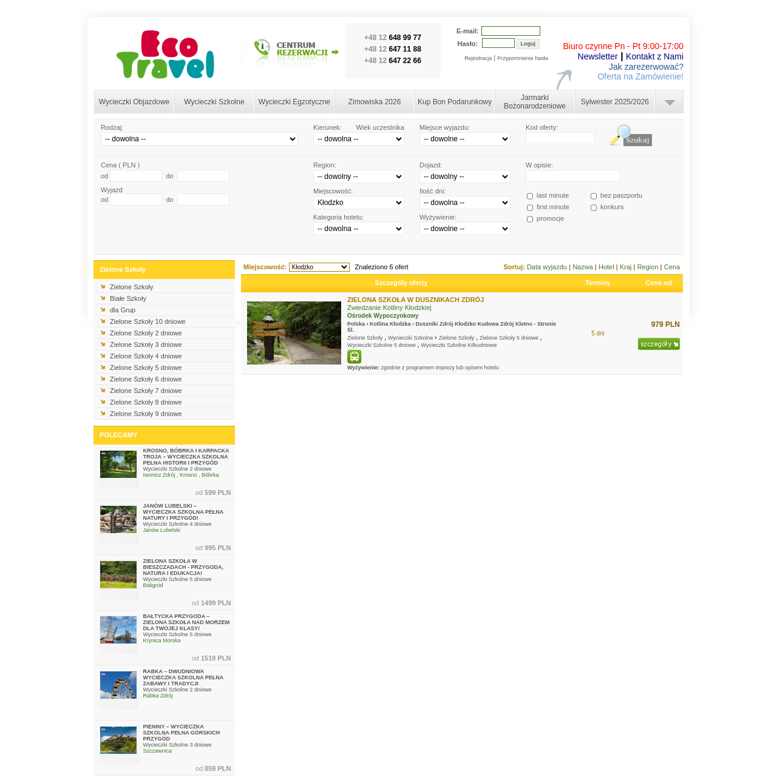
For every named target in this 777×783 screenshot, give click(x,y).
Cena (672, 267)
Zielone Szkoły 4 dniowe (146, 356)
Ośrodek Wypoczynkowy (383, 315)
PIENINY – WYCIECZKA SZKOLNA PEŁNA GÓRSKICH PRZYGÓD (181, 733)
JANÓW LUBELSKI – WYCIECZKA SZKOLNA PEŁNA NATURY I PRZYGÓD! (183, 512)
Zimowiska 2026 (374, 102)
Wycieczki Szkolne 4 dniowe (177, 524)
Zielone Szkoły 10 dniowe (148, 321)
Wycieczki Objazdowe (134, 102)
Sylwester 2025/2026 (615, 102)
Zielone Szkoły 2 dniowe (146, 333)
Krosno (188, 475)
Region (648, 267)
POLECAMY (118, 435)
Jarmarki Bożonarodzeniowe (535, 101)
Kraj (627, 267)
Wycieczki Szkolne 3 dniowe (177, 745)
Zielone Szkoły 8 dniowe (146, 402)
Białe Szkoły (128, 298)
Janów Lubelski (162, 530)
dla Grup (122, 310)
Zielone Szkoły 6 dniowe (146, 379)
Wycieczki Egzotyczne (295, 102)
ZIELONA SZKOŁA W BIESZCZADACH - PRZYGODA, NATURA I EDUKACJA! (183, 567)
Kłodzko (465, 324)
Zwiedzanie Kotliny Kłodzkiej (389, 307)
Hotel (607, 267)
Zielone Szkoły (132, 287)
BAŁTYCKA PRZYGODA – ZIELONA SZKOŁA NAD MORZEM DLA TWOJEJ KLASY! (186, 622)
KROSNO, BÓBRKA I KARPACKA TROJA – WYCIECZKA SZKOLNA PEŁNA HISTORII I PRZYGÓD (186, 457)
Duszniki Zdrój (434, 324)
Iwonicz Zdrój (159, 475)
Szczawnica (157, 751)
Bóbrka (210, 475)
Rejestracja (478, 58)
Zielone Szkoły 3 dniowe (146, 344)
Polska (356, 324)
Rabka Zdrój (158, 696)
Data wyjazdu (548, 267)
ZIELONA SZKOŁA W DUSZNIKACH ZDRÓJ (415, 299)
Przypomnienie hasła (522, 58)
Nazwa (583, 267)
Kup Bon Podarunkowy (455, 102)
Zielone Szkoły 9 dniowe (146, 413)
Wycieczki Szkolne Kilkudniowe (459, 345)
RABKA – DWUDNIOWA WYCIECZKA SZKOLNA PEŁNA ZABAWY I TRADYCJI (183, 677)
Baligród (153, 585)
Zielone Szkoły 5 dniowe (146, 367)
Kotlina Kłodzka (390, 324)
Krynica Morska (162, 640)
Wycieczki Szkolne (214, 102)
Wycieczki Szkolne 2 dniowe (177, 469)
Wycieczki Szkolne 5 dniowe (177, 579)
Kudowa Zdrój (496, 324)
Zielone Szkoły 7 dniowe (146, 390)
